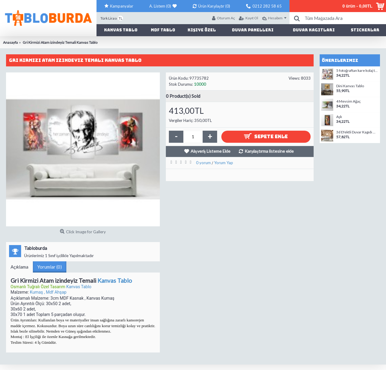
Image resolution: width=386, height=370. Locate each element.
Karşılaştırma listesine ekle (269, 151)
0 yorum (203, 162)
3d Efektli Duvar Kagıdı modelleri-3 (357, 132)
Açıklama (19, 267)
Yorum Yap (223, 162)
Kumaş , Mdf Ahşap (48, 292)
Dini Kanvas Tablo (350, 86)
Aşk (339, 117)
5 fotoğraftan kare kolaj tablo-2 (357, 71)
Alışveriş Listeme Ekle (210, 151)
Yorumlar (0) (49, 267)
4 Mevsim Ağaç (348, 101)
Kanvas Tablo (114, 280)
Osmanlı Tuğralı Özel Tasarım (38, 286)
